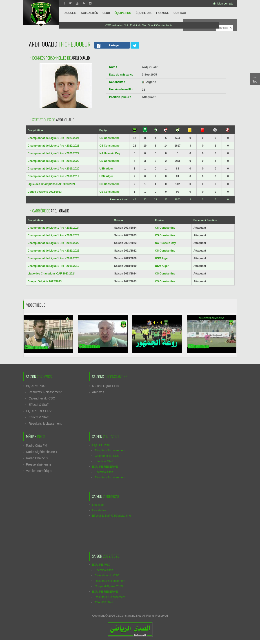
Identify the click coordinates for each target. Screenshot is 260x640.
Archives (98, 392)
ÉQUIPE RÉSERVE (40, 411)
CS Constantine (109, 138)
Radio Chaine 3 (37, 458)
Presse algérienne (38, 464)
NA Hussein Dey (109, 153)
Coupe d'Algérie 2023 (109, 586)
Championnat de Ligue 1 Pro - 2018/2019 (53, 176)
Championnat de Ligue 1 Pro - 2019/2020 (53, 168)
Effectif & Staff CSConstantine (111, 515)
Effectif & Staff (39, 404)
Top (255, 78)
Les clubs (98, 504)
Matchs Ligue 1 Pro (105, 386)
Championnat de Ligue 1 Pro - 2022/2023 (53, 145)
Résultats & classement (45, 392)
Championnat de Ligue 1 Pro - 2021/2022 (53, 153)
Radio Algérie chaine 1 (42, 452)
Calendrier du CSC (42, 398)
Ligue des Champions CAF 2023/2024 (52, 184)
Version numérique (39, 471)
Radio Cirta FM (36, 445)
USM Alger (106, 168)
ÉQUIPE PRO (36, 386)
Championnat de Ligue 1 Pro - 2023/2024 (53, 138)
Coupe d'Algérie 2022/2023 (45, 191)
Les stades (99, 510)
